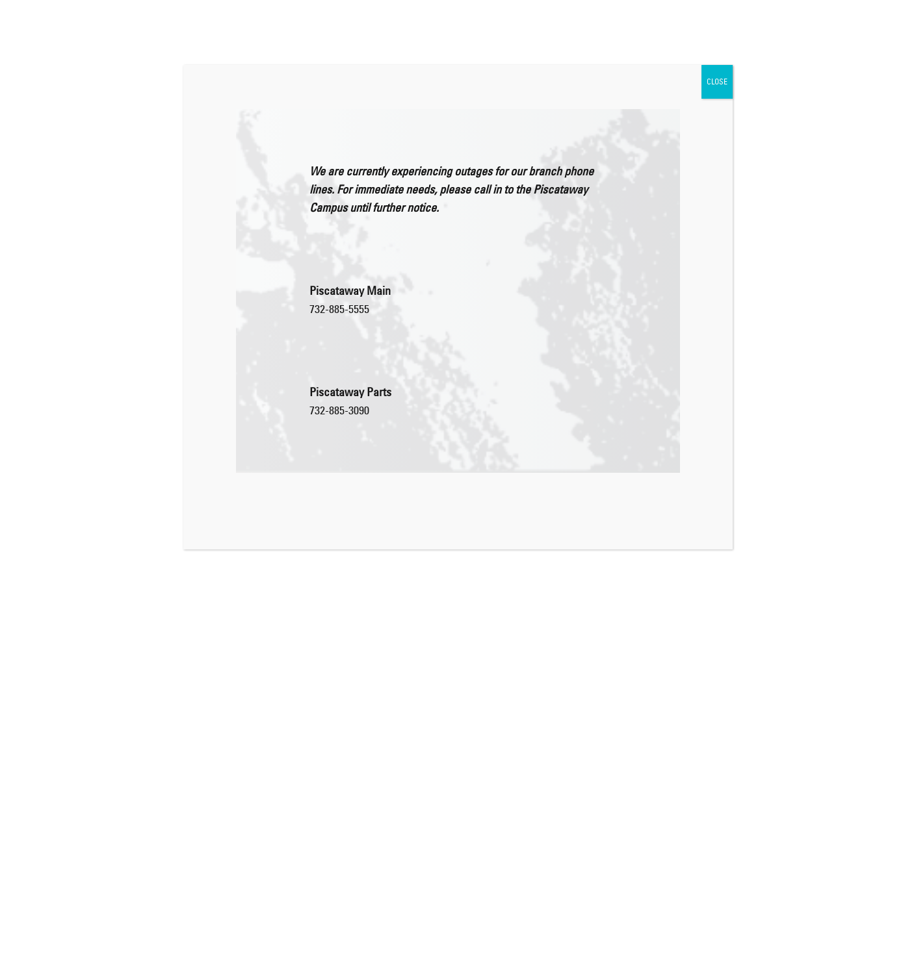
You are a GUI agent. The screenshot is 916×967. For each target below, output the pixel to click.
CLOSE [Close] (717, 81)
